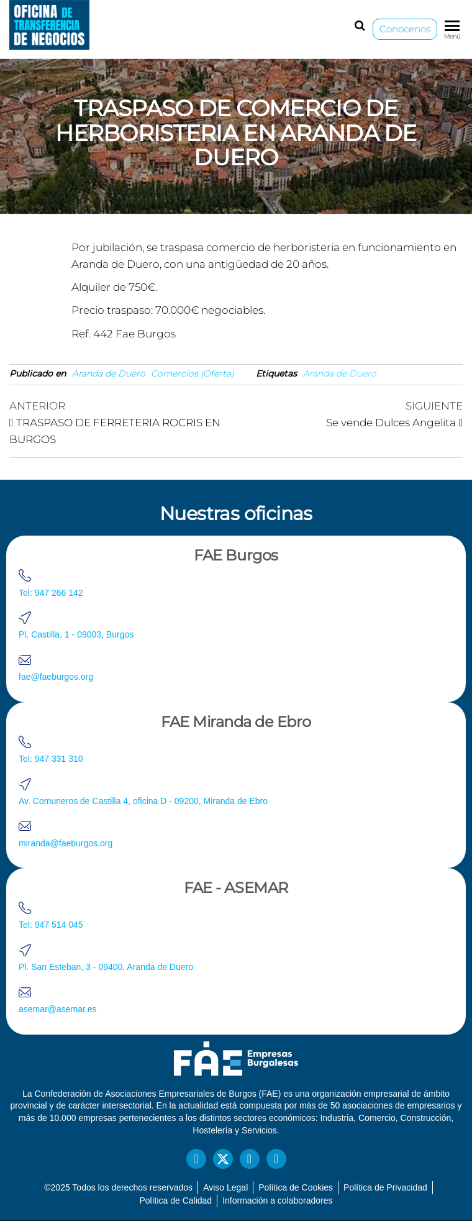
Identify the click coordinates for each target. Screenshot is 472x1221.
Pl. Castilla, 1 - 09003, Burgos (76, 634)
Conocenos (404, 29)
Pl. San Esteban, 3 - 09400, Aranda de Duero (106, 967)
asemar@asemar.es (57, 1009)
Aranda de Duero (108, 373)
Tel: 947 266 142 (51, 593)
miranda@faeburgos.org (65, 843)
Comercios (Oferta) (192, 373)
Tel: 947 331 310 (51, 759)
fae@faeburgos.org (56, 677)
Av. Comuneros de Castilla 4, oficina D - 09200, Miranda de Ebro (143, 801)
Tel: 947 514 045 (51, 925)
